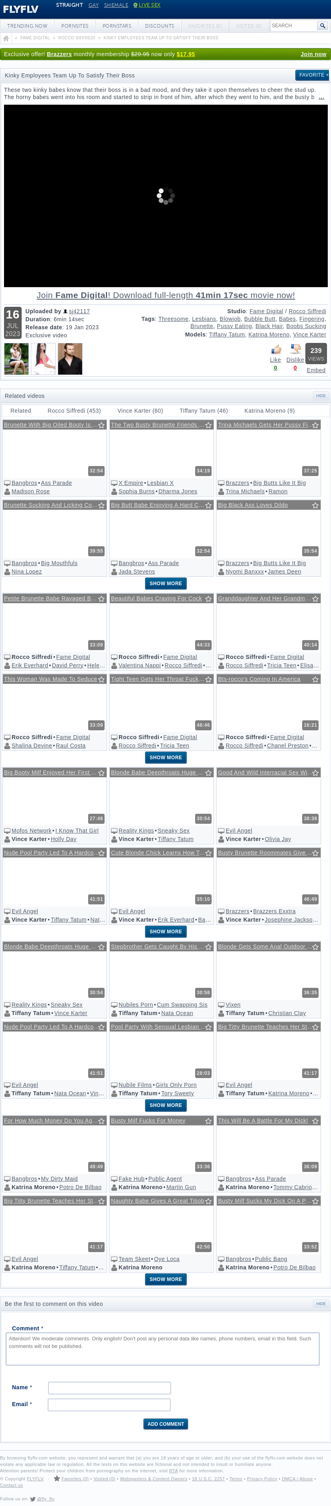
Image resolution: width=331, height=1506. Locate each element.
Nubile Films (135, 1085)
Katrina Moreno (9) (269, 410)
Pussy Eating (234, 326)
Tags (148, 319)
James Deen (284, 571)
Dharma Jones (178, 491)
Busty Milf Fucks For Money (148, 1120)
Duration (38, 319)
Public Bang (271, 1259)
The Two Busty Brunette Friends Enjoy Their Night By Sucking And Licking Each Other (163, 425)
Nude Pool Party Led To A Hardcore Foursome (56, 852)
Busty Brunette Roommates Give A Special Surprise (270, 852)
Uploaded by (44, 311)
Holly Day (64, 839)
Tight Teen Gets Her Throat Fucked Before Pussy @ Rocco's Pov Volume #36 (163, 679)
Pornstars (117, 26)
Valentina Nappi (140, 665)
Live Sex (147, 5)
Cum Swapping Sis (182, 1004)
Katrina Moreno (269, 334)
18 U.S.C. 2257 (208, 1478)
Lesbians (204, 319)
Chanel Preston (288, 745)
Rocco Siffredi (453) (74, 410)
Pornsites (75, 26)
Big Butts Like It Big (279, 483)
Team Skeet (134, 1259)
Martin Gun (181, 1187)
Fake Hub (132, 1179)
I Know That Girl (77, 830)
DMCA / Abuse (297, 1478)
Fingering (312, 319)
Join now (314, 54)
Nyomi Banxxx (245, 571)
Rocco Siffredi (307, 311)
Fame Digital (267, 311)
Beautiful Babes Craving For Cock (156, 598)
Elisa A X (312, 665)
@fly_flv (45, 1498)
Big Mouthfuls (59, 563)
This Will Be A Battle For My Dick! (263, 1120)
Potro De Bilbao (80, 1187)
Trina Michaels (245, 491)
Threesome (173, 319)
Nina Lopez (27, 571)
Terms (235, 1478)
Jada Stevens (137, 571)
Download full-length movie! (165, 295)
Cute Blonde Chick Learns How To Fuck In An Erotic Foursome (163, 852)
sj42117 (79, 311)
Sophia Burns (137, 491)
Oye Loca (167, 1259)
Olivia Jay (278, 839)
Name (22, 1387)
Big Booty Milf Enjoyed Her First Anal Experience (56, 772)
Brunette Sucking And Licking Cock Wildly (56, 505)
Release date (44, 327)
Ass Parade (56, 483)
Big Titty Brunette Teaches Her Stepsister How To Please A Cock (270, 1027)
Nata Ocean (177, 1013)
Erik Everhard (30, 665)
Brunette (201, 326)
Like (276, 353)
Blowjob (230, 319)
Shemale (116, 5)
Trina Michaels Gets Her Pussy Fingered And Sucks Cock (270, 425)
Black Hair (269, 326)
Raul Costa (71, 745)
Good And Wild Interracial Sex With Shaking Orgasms (270, 772)
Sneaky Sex (174, 830)
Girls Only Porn (176, 1085)
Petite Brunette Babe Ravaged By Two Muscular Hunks (56, 598)
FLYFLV (35, 1478)
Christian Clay (287, 1013)
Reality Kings (136, 830)
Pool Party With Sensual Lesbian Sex (161, 1027)
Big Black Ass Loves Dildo (253, 505)
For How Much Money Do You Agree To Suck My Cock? (56, 1120)
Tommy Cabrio (292, 1187)
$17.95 (186, 54)
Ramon (278, 491)
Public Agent (165, 1179)
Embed (316, 370)
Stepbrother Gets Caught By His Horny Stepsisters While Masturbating (163, 946)
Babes (287, 319)
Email (22, 1404)
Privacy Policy (262, 1478)
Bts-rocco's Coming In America (259, 679)
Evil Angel (239, 830)
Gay (94, 5)
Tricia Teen (282, 665)
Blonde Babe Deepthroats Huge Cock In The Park (163, 772)
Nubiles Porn (136, 1004)
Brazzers (59, 54)
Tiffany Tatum (227, 334)
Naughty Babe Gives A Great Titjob (157, 1201)
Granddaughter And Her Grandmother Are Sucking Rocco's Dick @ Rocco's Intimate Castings (270, 598)
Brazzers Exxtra (274, 911)
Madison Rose (31, 491)
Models (195, 334)
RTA (173, 1470)
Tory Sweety (177, 1093)
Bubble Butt (259, 319)
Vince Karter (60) (140, 410)
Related (20, 410)
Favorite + (314, 75)
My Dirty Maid (59, 1179)
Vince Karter (310, 334)
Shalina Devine (32, 745)
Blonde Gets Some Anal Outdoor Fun (267, 946)
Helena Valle (104, 665)
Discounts (159, 26)
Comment (27, 1328)
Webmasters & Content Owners (154, 1478)
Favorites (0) (75, 1478)
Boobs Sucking (306, 326)
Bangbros (24, 483)
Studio (236, 311)
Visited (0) (104, 1478)
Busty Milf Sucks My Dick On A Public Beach (270, 1201)
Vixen (233, 1004)
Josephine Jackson (290, 919)
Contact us (11, 1485)
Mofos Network (32, 830)
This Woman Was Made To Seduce (50, 679)
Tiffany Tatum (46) (204, 410)
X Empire (131, 483)
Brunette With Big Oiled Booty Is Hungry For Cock (56, 425)
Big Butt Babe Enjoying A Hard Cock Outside (163, 505)
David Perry (68, 665)
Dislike (295, 353)
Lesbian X (160, 483)
